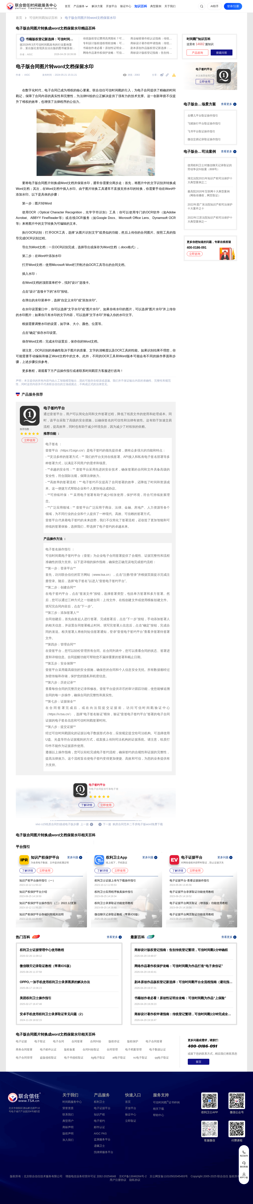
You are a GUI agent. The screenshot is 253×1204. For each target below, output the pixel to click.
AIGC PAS (100, 1133)
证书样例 (166, 1102)
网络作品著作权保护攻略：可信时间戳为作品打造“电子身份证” (104, 52)
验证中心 (125, 6)
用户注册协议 (118, 1179)
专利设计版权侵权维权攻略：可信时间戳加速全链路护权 (104, 43)
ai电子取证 (119, 1057)
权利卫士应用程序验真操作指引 (113, 891)
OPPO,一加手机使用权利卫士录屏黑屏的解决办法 (55, 982)
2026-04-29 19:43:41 (145, 972)
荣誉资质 (68, 1108)
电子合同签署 (154, 1041)
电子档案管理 (133, 1049)
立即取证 (130, 1120)
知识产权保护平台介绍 (33, 891)
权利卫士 (99, 1101)
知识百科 (140, 6)
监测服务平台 (102, 1139)
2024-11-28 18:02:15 (31, 1020)
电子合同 (58, 1041)
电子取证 (39, 1041)
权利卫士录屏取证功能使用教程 (113, 903)
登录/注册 (233, 6)
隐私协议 (134, 1179)
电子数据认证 (157, 1049)
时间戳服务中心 (72, 1101)
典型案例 (155, 6)
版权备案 (69, 1049)
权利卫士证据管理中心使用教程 (42, 950)
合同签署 (77, 1041)
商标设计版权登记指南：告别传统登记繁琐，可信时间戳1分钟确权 (152, 52)
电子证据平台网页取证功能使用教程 (192, 914)
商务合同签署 (24, 1049)
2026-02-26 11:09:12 (31, 956)
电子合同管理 (24, 1057)
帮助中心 (158, 1115)
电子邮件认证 (48, 1049)
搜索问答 (221, 52)
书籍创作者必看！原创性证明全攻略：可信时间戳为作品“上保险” (104, 48)
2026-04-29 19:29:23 (145, 1004)
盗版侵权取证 (48, 1057)
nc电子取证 (140, 1057)
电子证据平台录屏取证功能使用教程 (192, 891)
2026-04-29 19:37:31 (145, 988)
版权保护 (132, 1041)
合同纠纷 (95, 1041)
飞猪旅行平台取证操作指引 (204, 123)
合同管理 (112, 1049)
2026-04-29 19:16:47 (145, 1020)
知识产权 (99, 1114)
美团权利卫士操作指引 (35, 998)
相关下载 (158, 1108)
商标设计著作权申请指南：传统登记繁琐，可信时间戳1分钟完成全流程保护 (152, 43)
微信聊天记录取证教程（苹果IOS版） (117, 914)
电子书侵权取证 (73, 1057)
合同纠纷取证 (91, 1049)
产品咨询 (197, 52)
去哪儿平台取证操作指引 (203, 115)
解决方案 (97, 6)
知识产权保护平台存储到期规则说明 (41, 914)
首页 (67, 6)
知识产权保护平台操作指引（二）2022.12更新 (47, 903)
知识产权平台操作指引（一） (37, 880)
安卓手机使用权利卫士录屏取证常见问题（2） (52, 1014)
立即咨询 (194, 253)
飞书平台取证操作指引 (201, 131)
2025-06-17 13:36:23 (31, 988)
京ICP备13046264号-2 (133, 1176)
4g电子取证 (98, 1057)
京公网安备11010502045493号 (169, 1176)
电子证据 (21, 1041)
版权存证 (114, 1041)
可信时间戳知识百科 (43, 17)
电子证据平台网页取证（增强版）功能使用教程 (199, 903)
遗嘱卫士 (99, 1145)
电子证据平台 (102, 1108)
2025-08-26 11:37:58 (31, 972)
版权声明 (68, 1133)
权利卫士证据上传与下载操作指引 (115, 880)
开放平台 (111, 6)
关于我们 (170, 6)
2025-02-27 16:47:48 (31, 1004)
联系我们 (68, 1114)
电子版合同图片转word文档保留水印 (90, 17)
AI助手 (215, 6)
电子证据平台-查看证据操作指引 (189, 880)
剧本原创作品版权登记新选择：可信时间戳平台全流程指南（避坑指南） (152, 48)
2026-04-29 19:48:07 (145, 956)
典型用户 (68, 1120)
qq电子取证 (162, 1057)
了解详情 (86, 805)
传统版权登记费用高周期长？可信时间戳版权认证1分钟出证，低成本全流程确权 (104, 38)
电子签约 (99, 1120)
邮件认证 (99, 1127)
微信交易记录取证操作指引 (204, 139)
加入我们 (68, 1139)
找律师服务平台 (103, 1152)
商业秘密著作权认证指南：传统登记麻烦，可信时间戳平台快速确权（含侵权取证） (152, 38)
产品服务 (79, 6)
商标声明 (68, 1127)
